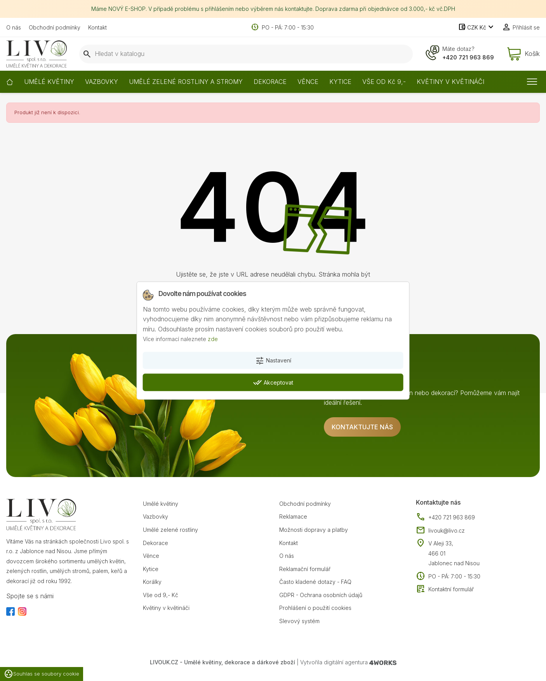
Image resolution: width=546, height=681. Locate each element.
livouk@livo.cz (440, 531)
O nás (13, 27)
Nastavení (273, 360)
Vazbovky (155, 516)
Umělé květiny (160, 503)
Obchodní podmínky (54, 27)
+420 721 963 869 (468, 57)
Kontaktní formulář (445, 589)
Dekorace (155, 543)
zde (213, 339)
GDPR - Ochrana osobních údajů (320, 595)
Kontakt (97, 27)
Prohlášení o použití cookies (315, 607)
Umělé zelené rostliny (170, 529)
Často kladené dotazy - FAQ (315, 581)
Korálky (152, 581)
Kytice (150, 569)
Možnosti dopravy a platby (313, 529)
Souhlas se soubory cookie (41, 674)
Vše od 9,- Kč (160, 595)
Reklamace (293, 516)
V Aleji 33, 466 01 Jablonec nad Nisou (454, 553)
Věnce (151, 555)
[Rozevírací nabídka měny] (477, 27)
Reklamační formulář (304, 569)
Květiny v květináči (166, 607)
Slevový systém (299, 621)
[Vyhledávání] (246, 54)
